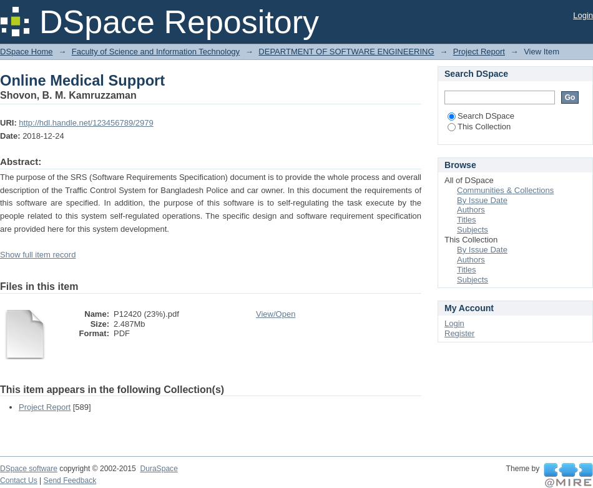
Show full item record (38, 254)
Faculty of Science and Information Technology (156, 51)
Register (459, 333)
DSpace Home (26, 51)
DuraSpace (158, 468)
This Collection (479, 126)
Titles (466, 219)
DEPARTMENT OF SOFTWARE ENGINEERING (346, 51)
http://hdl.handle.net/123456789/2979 (86, 122)
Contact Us (18, 480)
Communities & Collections (505, 190)
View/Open (275, 314)
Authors (471, 209)
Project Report (479, 51)
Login (583, 15)
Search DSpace (481, 116)
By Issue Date (482, 200)
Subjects (472, 229)
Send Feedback (70, 480)
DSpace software (28, 468)
